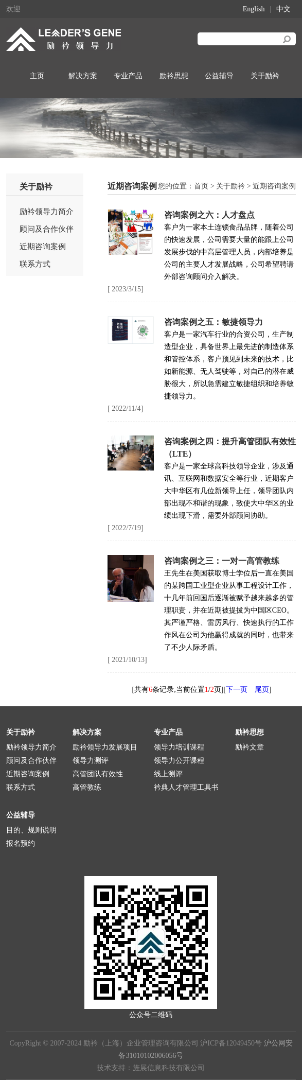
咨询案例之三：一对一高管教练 (221, 560)
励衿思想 (173, 76)
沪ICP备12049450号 (231, 1043)
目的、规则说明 (31, 830)
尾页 (262, 689)
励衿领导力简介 (47, 211)
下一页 (236, 689)
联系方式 (35, 264)
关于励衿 (265, 76)
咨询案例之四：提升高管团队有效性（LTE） (230, 447)
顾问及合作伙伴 (47, 229)
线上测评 (168, 774)
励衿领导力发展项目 (105, 747)
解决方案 (82, 76)
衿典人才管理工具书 (186, 787)
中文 (283, 9)
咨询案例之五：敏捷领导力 (213, 322)
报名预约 (20, 843)
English (254, 9)
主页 (37, 76)
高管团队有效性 (98, 774)
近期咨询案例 (43, 246)
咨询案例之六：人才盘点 (209, 215)
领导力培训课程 (179, 747)
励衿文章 (249, 747)
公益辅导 (219, 76)
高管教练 (87, 787)
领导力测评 (91, 760)
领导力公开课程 (179, 760)
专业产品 (128, 76)
